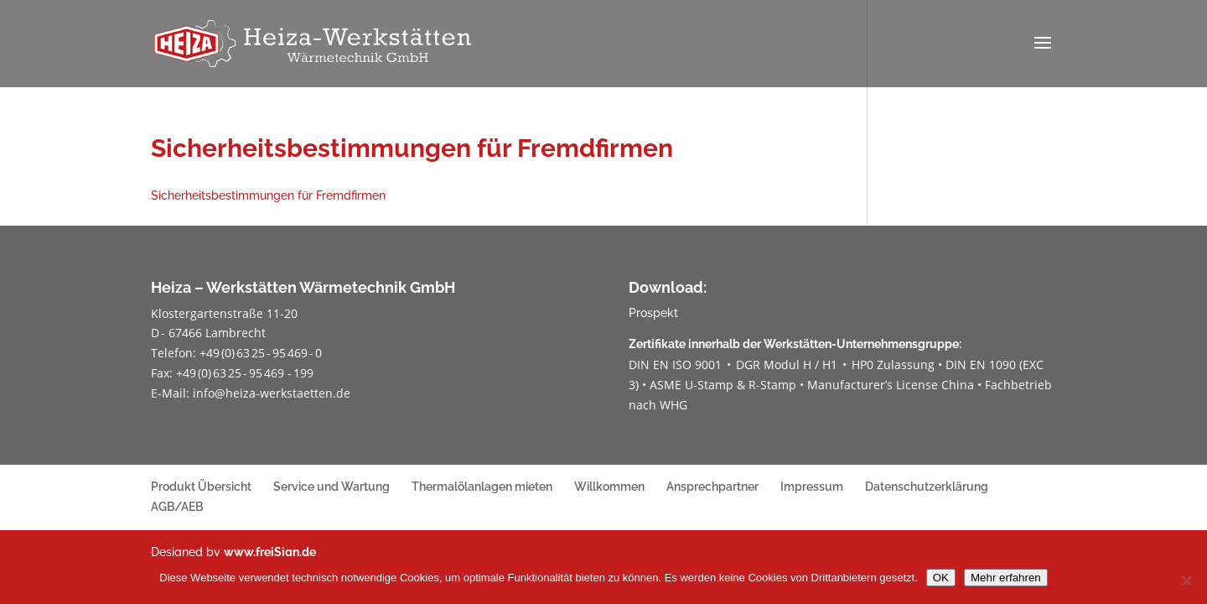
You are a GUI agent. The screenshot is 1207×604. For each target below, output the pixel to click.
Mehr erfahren (1006, 577)
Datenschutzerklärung (926, 486)
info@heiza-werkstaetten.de (271, 393)
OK (941, 577)
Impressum (811, 486)
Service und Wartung (331, 486)
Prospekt (653, 313)
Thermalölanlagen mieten (482, 486)
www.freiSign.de (270, 552)
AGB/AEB (177, 506)
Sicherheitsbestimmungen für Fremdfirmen (268, 195)
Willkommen (609, 486)
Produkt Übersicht (201, 486)
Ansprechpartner (712, 486)
